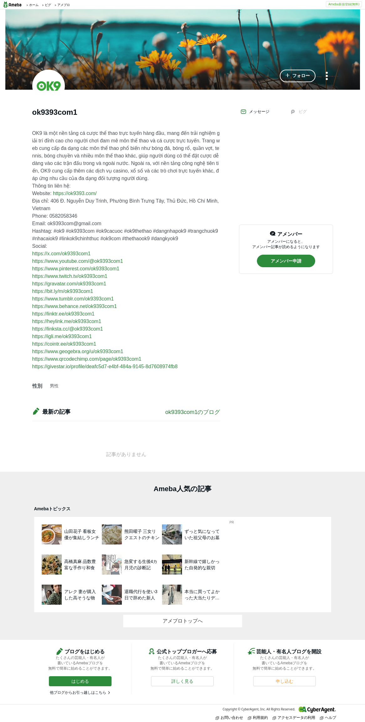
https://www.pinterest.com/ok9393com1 (75, 268)
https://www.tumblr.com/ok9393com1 (73, 298)
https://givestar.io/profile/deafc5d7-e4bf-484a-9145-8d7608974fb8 (105, 366)
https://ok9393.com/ (75, 193)
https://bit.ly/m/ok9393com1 (62, 291)
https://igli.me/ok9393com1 (62, 336)
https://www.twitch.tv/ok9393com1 (69, 276)
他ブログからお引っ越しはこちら (78, 692)
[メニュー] (327, 76)
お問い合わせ (229, 717)
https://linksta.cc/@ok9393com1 (67, 329)
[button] (297, 76)
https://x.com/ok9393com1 (61, 253)
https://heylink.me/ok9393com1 (67, 321)
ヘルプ (328, 717)
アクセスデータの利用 (294, 717)
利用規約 (258, 717)
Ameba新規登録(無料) (343, 4)
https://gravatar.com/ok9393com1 (69, 283)
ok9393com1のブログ (192, 412)
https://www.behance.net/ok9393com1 (74, 306)
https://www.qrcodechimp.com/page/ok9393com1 (87, 359)
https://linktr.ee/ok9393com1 (63, 313)
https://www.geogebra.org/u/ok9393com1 (77, 351)
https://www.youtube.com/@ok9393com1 (77, 261)
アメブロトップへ (183, 621)
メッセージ (254, 112)
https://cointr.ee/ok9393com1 (64, 344)
